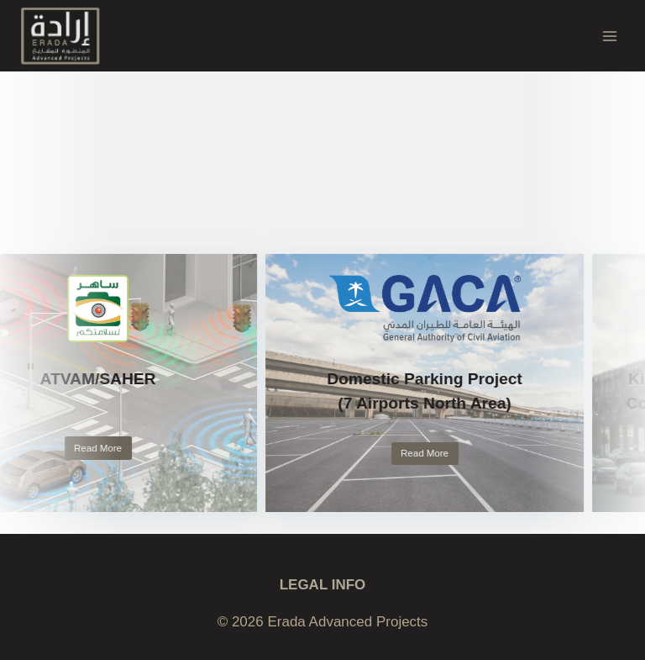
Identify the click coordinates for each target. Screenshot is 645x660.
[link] (430, 383)
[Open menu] (609, 36)
